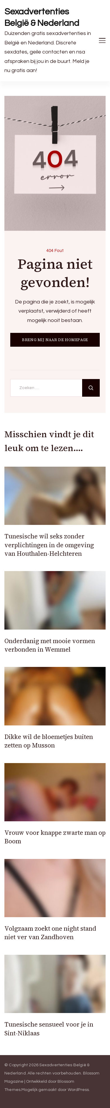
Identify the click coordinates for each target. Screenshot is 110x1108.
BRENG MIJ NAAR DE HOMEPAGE (55, 339)
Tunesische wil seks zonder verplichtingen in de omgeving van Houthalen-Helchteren (49, 545)
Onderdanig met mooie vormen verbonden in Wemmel (49, 645)
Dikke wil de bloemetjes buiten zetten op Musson (48, 741)
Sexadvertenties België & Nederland (41, 17)
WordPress (78, 1090)
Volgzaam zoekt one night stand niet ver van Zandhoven (50, 932)
